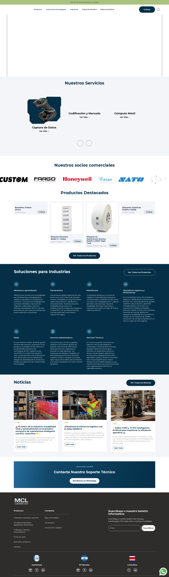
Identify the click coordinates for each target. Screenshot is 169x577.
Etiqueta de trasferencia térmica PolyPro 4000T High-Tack (96, 240)
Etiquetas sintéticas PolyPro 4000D (131, 209)
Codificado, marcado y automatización (22, 531)
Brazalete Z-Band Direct (23, 209)
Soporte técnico (89, 9)
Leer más (21, 447)
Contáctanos (49, 523)
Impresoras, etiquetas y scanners (26, 518)
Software (17, 547)
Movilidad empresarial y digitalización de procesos (23, 524)
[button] (38, 9)
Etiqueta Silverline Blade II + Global (59, 238)
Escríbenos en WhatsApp (84, 481)
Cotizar (147, 10)
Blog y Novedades (52, 518)
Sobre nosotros (107, 9)
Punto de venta (20, 537)
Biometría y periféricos (22, 542)
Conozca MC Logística (53, 528)
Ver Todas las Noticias (141, 383)
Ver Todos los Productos (84, 256)
